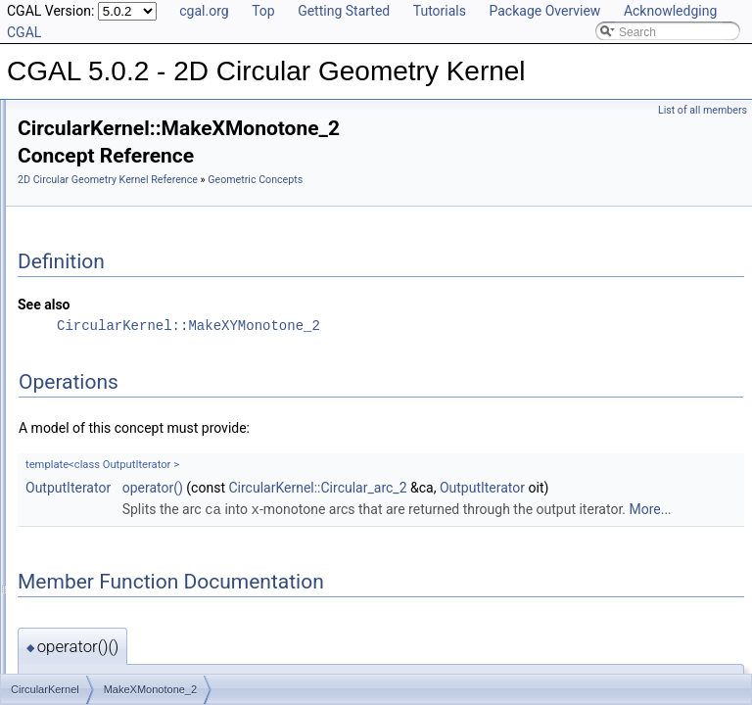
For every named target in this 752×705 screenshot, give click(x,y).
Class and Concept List (93, 640)
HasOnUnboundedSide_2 (132, 274)
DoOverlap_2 (99, 166)
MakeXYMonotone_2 (119, 446)
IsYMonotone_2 (106, 382)
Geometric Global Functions (122, 511)
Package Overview (544, 11)
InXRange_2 (97, 317)
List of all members (702, 110)
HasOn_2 (90, 231)
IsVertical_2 (95, 339)
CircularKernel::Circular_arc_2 (562, 516)
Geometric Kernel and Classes (129, 533)
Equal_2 (86, 188)
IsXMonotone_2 (106, 360)
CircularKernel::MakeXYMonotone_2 (433, 354)
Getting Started (344, 11)
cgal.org (203, 11)
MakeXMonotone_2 (115, 425)
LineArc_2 (91, 403)
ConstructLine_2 (107, 102)
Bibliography (65, 619)
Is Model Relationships (92, 576)
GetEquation (97, 209)
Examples (59, 662)
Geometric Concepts (309, 208)
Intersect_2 (93, 296)
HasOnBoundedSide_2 (125, 252)
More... (554, 580)
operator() (397, 516)
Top (263, 11)
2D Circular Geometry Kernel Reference (352, 186)
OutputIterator (312, 516)
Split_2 (83, 468)
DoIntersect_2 (101, 145)
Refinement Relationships (100, 554)
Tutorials (439, 11)
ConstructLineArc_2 (116, 123)
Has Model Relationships (98, 597)
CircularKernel (102, 489)
